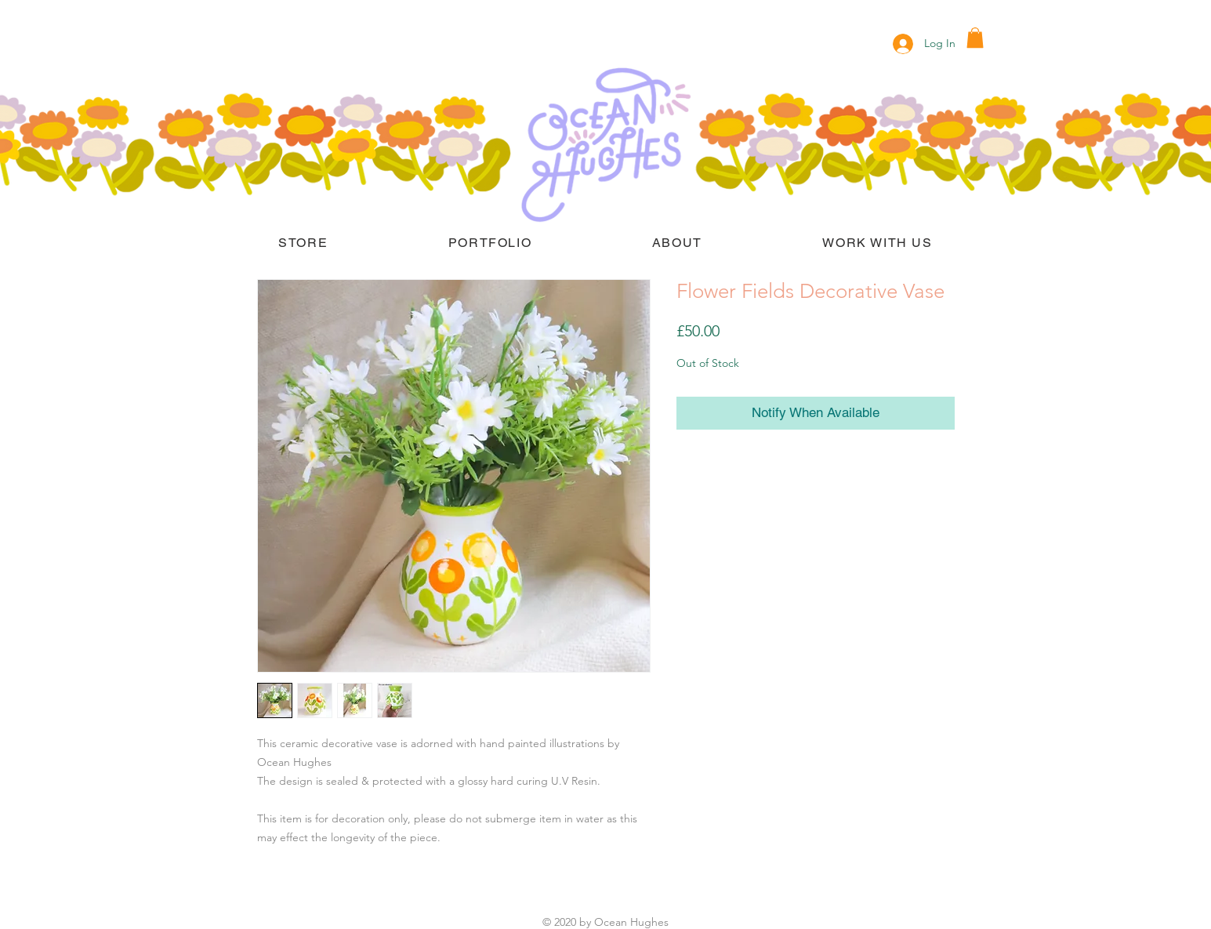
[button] (975, 37)
